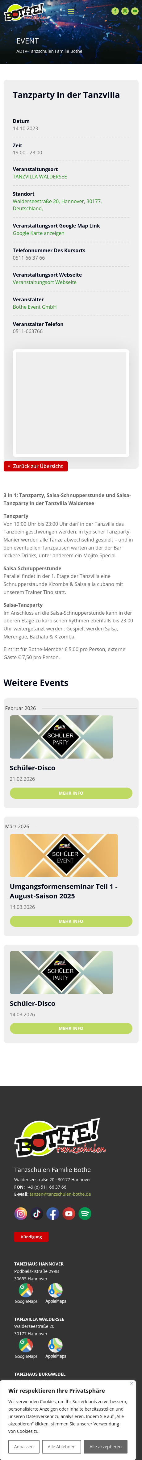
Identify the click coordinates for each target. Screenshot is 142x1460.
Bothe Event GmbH (35, 306)
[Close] (131, 1383)
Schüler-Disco (33, 767)
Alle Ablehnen (62, 1447)
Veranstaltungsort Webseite (45, 282)
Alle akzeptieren (106, 1447)
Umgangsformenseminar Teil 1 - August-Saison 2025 (64, 890)
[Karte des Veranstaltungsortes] (71, 403)
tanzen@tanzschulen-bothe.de (60, 1194)
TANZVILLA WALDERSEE (40, 176)
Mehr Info (71, 793)
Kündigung (31, 1237)
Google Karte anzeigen (39, 233)
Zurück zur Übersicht (38, 466)
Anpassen (24, 1447)
